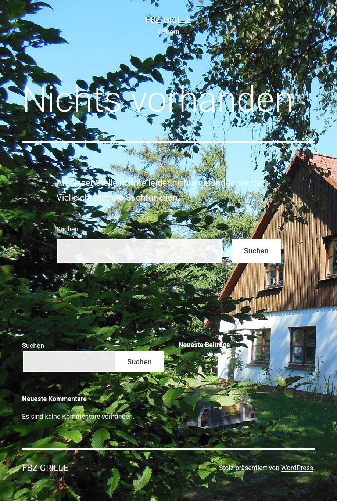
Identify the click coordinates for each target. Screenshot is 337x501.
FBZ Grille (169, 20)
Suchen (33, 345)
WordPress (297, 468)
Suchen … (71, 229)
